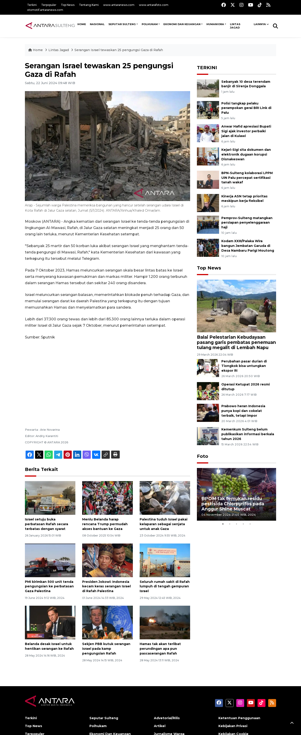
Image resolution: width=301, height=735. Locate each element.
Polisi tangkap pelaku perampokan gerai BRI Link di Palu (246, 108)
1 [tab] (223, 524)
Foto (202, 456)
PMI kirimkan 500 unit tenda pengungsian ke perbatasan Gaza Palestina (49, 586)
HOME (81, 24)
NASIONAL (97, 24)
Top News (67, 5)
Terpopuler (48, 5)
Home (36, 50)
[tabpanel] (236, 494)
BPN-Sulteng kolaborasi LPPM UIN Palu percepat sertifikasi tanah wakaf (247, 177)
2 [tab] (229, 524)
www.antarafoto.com (153, 5)
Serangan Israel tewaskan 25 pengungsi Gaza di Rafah (118, 50)
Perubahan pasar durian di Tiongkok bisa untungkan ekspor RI (244, 366)
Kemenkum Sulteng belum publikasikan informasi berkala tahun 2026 (247, 434)
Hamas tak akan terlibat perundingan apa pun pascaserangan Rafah (160, 648)
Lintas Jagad (235, 26)
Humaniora (215, 24)
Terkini (32, 5)
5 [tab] (250, 524)
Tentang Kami (89, 5)
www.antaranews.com (118, 5)
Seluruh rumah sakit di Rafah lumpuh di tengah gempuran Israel (165, 586)
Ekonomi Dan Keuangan (182, 24)
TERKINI (207, 67)
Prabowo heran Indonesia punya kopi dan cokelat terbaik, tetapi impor (243, 411)
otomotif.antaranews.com (45, 10)
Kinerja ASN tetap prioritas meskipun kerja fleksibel (244, 198)
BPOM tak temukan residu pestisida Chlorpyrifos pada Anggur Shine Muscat (232, 504)
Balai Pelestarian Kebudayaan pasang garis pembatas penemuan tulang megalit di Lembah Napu (236, 342)
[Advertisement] (107, 377)
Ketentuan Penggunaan (239, 718)
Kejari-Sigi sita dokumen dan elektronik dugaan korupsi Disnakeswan (246, 154)
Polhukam (150, 24)
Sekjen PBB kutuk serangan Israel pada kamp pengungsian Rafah (106, 648)
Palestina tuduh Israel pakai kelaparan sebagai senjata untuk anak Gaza (163, 524)
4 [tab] (243, 524)
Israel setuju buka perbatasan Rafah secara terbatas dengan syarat (46, 524)
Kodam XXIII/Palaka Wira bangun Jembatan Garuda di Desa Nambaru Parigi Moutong (247, 246)
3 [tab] (236, 524)
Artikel (159, 726)
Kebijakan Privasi (232, 726)
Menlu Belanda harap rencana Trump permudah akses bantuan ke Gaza (105, 524)
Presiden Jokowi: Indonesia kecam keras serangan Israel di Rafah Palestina (106, 586)
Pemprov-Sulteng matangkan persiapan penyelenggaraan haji (246, 222)
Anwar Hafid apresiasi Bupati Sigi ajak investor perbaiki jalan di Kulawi (246, 131)
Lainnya (260, 24)
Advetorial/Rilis (167, 718)
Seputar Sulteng (122, 24)
